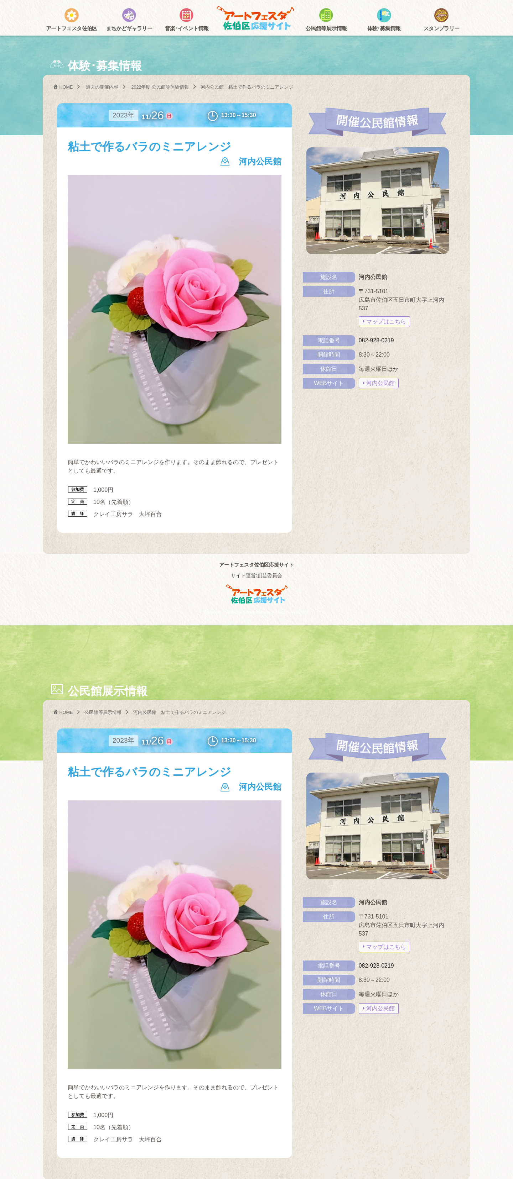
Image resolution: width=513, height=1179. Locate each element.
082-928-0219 (376, 340)
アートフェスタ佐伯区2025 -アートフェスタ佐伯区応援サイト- (256, 18)
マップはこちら (386, 321)
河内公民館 (380, 383)
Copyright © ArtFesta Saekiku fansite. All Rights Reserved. (256, 612)
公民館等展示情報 (103, 712)
